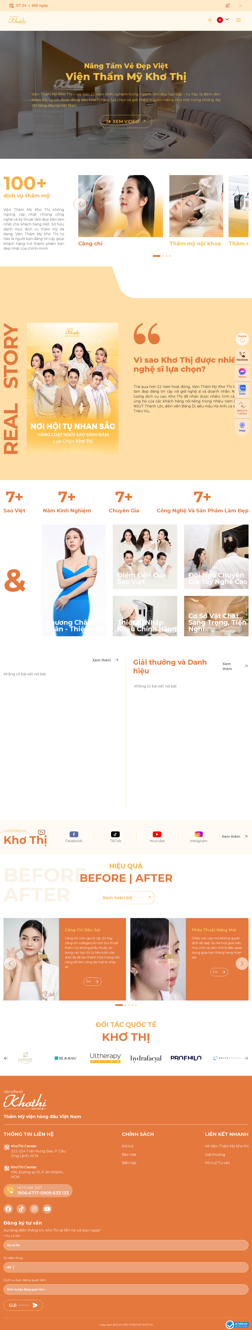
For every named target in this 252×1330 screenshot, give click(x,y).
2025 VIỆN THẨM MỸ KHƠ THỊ (134, 1324)
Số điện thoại (13, 1258)
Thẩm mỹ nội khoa (195, 244)
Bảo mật (129, 1155)
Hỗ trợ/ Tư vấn (217, 1163)
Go (92, 981)
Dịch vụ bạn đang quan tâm (24, 1280)
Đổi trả (127, 1146)
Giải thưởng (215, 1155)
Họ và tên (12, 1236)
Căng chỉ (90, 244)
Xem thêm (105, 660)
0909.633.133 (54, 1193)
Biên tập (129, 1163)
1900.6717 (28, 1193)
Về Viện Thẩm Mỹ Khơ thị (227, 1146)
